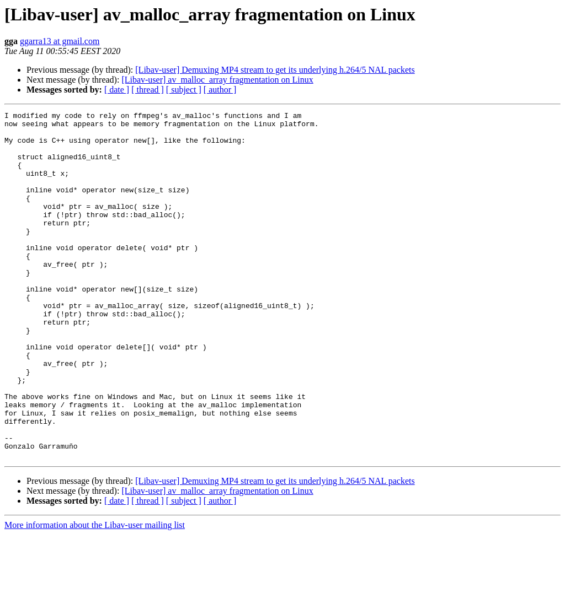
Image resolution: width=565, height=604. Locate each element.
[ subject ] (183, 89)
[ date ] (116, 89)
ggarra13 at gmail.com (59, 41)
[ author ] (220, 89)
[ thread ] (147, 89)
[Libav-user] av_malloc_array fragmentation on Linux (217, 79)
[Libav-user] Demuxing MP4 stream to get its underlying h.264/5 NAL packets (274, 69)
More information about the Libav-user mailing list (94, 594)
